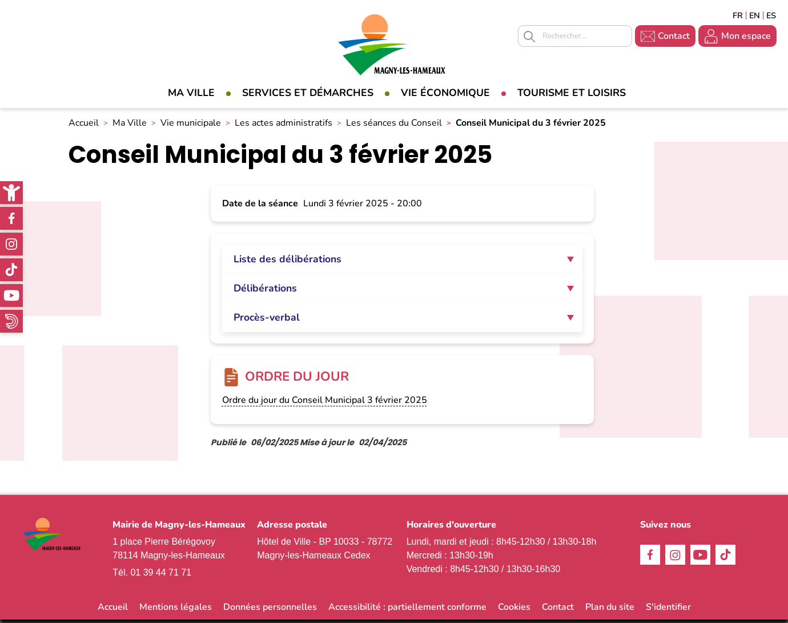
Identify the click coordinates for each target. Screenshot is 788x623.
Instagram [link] (11, 244)
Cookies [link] (514, 610)
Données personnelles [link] (270, 610)
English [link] (754, 15)
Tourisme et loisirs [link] (571, 92)
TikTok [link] (11, 269)
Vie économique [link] (445, 92)
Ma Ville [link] (191, 92)
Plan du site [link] (609, 610)
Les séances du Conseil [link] (394, 126)
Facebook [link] (11, 218)
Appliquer (529, 36)
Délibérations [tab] (265, 291)
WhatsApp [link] (11, 321)
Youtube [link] (11, 295)
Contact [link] (674, 36)
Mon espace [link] (746, 36)
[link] (11, 192)
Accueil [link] (84, 126)
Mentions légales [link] (175, 610)
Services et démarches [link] (307, 92)
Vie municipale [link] (190, 126)
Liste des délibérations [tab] (287, 262)
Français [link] (738, 15)
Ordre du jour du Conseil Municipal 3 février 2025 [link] (324, 403)
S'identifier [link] (668, 610)
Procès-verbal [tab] (267, 321)
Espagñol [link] (771, 15)
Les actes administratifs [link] (283, 126)
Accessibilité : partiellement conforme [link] (407, 610)
